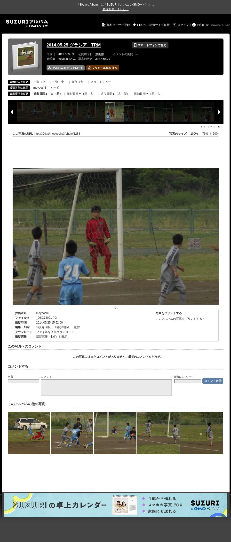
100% (194, 133)
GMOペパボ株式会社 (220, 25)
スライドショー (101, 82)
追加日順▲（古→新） (115, 93)
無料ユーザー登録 (118, 25)
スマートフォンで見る (150, 45)
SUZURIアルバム (27, 23)
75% (205, 133)
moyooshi (39, 87)
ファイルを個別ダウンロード (55, 332)
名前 (11, 377)
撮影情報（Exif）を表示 (51, 336)
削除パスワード (184, 377)
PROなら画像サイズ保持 (153, 25)
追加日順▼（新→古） (148, 93)
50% (215, 133)
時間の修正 (62, 327)
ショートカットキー (211, 127)
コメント (46, 377)
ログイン (183, 25)
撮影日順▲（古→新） (48, 93)
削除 (77, 327)
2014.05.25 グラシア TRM (74, 45)
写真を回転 (43, 327)
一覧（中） (59, 82)
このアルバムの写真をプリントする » (180, 318)
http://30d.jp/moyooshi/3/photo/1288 (57, 133)
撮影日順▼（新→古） (81, 93)
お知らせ (203, 25)
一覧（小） (40, 82)
